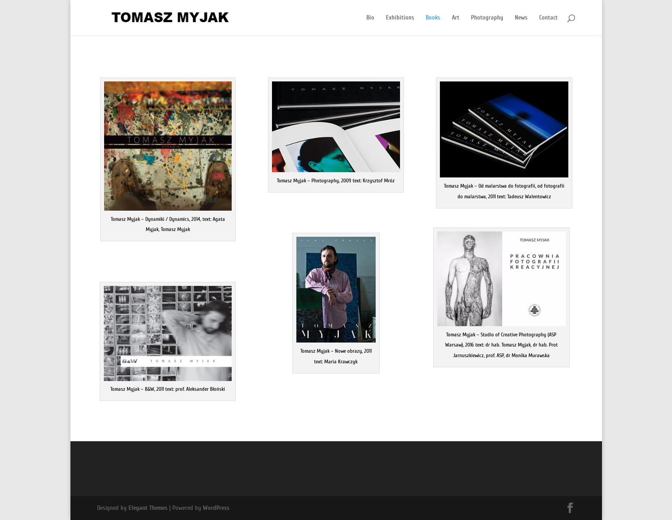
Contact (548, 18)
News (521, 18)
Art (455, 18)
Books (433, 18)
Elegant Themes (147, 508)
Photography (487, 18)
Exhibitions (400, 18)
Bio (370, 18)
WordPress (216, 508)
